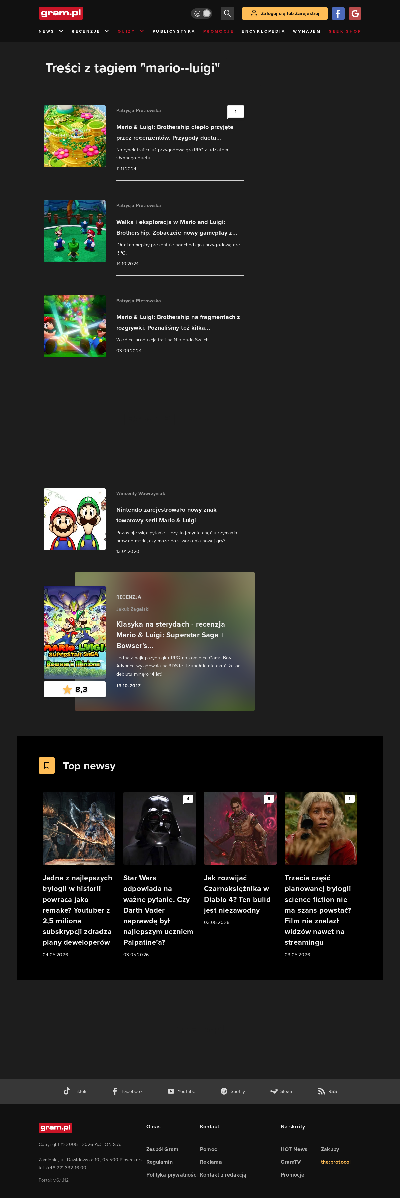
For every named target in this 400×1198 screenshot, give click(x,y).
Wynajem (307, 31)
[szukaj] (227, 13)
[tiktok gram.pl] (74, 1091)
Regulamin (159, 1162)
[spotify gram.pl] (232, 1091)
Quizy (131, 31)
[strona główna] (78, 13)
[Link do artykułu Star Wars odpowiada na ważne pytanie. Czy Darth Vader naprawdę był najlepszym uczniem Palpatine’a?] (159, 875)
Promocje (218, 31)
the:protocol (336, 1162)
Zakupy (330, 1149)
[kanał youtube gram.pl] (181, 1091)
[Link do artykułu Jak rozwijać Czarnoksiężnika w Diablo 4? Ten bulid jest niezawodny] (240, 859)
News (51, 31)
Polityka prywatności (172, 1175)
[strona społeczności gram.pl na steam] (281, 1091)
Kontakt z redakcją (223, 1175)
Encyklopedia (263, 31)
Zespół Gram (162, 1149)
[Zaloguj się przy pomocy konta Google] (355, 13)
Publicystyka (174, 31)
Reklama (211, 1162)
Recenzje (91, 31)
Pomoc (208, 1149)
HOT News (294, 1149)
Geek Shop (345, 31)
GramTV (291, 1162)
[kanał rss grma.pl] (327, 1091)
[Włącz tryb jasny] (201, 13)
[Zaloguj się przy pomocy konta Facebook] (338, 13)
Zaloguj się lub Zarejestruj (290, 13)
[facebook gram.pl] (127, 1091)
